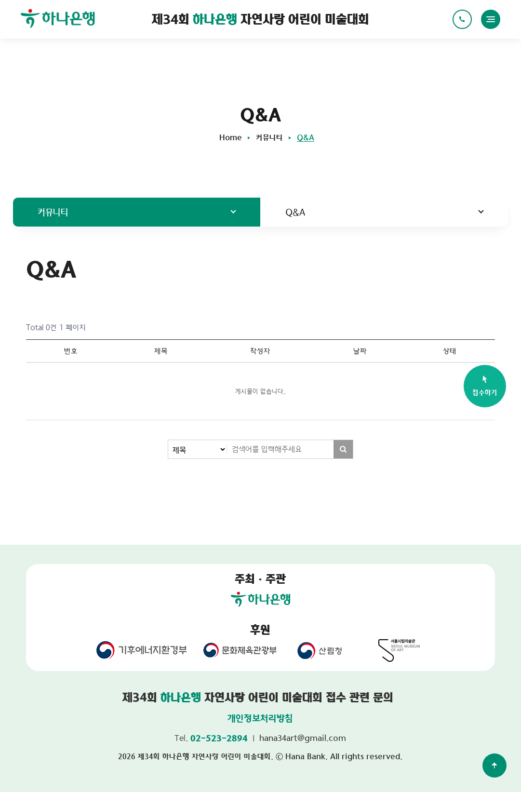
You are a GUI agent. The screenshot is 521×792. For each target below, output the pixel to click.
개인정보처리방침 (260, 718)
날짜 (360, 351)
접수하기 (484, 385)
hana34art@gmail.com (302, 738)
